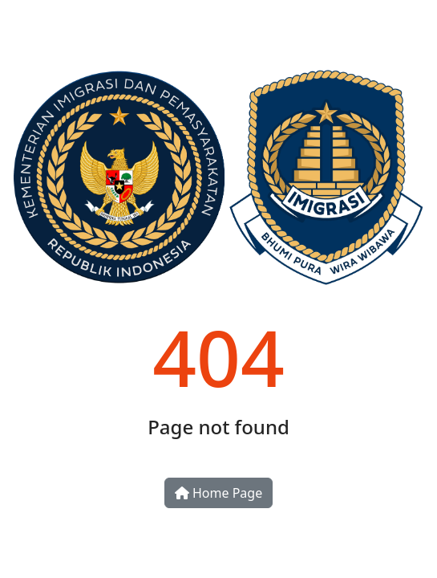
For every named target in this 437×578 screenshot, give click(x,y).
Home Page (218, 493)
